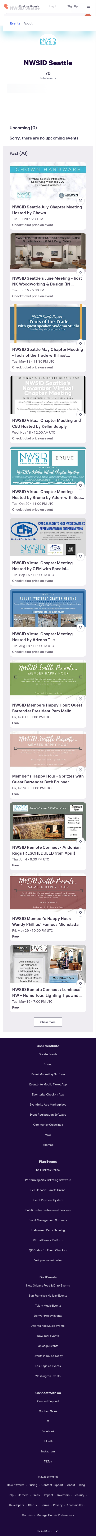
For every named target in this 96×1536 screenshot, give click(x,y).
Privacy (58, 1505)
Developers (16, 1505)
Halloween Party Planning (48, 1230)
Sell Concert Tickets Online (48, 1190)
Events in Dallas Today (48, 1356)
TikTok (48, 1461)
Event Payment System (48, 1200)
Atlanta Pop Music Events (48, 1326)
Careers (23, 1495)
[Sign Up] (72, 6)
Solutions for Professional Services (48, 1210)
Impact (48, 1495)
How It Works (15, 1485)
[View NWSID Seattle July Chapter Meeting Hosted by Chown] (48, 181)
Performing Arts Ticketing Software (48, 1180)
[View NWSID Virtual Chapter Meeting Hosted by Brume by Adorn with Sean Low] (48, 466)
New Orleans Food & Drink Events (48, 1285)
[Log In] (53, 6)
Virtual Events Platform (48, 1240)
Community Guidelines (48, 1124)
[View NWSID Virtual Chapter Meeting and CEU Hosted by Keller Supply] (48, 395)
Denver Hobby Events (48, 1316)
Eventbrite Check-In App (48, 1094)
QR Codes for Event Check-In (48, 1250)
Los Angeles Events (48, 1366)
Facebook (48, 1431)
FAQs (48, 1135)
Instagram (48, 1451)
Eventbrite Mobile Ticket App (48, 1084)
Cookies (27, 1515)
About (71, 1485)
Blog (82, 1485)
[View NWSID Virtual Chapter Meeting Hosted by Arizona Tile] (48, 608)
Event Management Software (48, 1220)
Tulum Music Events (48, 1305)
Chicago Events (48, 1346)
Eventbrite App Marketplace (48, 1104)
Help (11, 1495)
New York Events (48, 1336)
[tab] (16, 112)
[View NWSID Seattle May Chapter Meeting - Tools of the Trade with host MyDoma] (48, 323)
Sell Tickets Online (48, 1170)
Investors (63, 1495)
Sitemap (48, 1145)
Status (32, 1505)
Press (36, 1495)
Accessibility (75, 1505)
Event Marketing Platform (48, 1074)
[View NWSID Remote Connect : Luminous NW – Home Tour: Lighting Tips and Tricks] (48, 964)
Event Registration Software (48, 1114)
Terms (45, 1505)
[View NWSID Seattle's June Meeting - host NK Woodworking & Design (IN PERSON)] (48, 252)
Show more (48, 1022)
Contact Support (48, 1401)
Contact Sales (48, 1411)
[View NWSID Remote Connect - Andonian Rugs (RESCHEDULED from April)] (48, 821)
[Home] (5, 6)
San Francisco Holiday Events (48, 1295)
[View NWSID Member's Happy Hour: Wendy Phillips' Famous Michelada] (48, 892)
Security (79, 1495)
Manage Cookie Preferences (55, 1515)
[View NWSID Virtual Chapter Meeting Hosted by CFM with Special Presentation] (48, 537)
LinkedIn (48, 1441)
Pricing (48, 1064)
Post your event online (48, 1260)
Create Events (48, 1054)
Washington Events (48, 1376)
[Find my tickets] (29, 6)
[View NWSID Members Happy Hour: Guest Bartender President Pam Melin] (48, 679)
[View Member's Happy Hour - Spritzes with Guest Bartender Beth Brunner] (48, 750)
